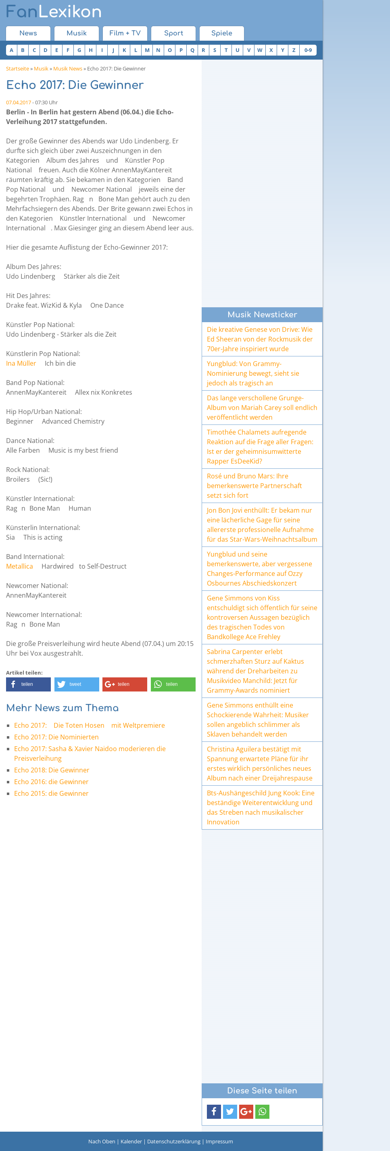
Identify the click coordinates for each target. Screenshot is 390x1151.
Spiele (221, 33)
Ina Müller (21, 363)
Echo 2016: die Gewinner (51, 781)
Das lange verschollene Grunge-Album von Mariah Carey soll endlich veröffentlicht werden (262, 407)
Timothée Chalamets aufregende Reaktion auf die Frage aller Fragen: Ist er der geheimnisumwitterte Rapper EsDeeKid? (260, 447)
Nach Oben (101, 1141)
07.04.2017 (18, 102)
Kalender (131, 1141)
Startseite (17, 68)
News (28, 33)
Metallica (19, 566)
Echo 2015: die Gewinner (51, 793)
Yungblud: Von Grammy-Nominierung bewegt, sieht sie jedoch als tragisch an (253, 373)
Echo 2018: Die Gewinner (52, 770)
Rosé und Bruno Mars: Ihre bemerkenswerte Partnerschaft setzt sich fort (254, 486)
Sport (173, 33)
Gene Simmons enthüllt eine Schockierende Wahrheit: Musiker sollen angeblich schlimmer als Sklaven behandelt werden (258, 720)
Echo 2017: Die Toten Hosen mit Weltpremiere (89, 725)
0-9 (308, 50)
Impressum (219, 1141)
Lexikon (54, 12)
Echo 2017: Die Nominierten (56, 737)
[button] (28, 684)
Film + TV (125, 33)
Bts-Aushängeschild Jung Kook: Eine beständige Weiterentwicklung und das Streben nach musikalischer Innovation (261, 807)
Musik (77, 33)
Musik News (67, 68)
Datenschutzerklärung (173, 1141)
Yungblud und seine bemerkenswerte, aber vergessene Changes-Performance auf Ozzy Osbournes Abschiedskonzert (259, 569)
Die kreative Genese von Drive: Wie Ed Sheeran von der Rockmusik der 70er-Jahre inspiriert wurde (260, 339)
